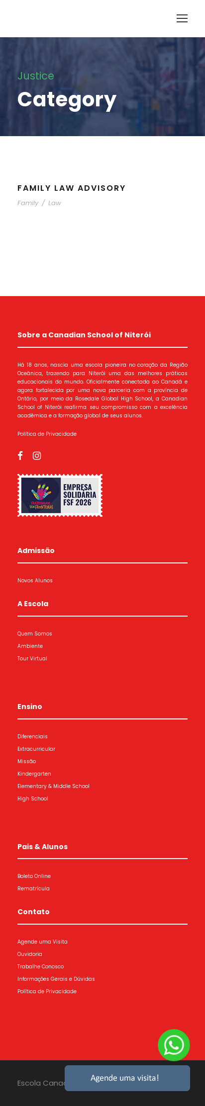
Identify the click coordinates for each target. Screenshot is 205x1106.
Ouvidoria (29, 954)
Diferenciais (32, 736)
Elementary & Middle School (53, 786)
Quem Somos (34, 633)
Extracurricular (36, 749)
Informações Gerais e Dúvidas (56, 979)
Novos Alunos (35, 580)
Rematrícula (33, 888)
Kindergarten (34, 774)
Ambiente (30, 646)
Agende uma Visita (42, 942)
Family (27, 203)
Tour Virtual (32, 658)
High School (32, 798)
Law (54, 203)
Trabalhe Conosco (40, 966)
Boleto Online (34, 876)
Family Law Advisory (71, 188)
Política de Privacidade (47, 434)
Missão (26, 761)
